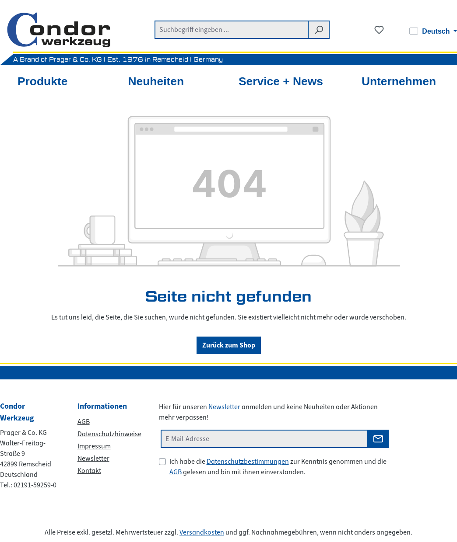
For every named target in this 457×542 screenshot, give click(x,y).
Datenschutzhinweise (109, 434)
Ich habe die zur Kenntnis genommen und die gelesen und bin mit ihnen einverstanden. (278, 466)
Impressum (94, 446)
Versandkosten (201, 532)
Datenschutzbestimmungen (248, 461)
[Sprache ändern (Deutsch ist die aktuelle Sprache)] (433, 31)
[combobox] (232, 30)
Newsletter (93, 458)
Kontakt (89, 470)
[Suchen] (319, 30)
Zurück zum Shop (228, 345)
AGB (83, 421)
